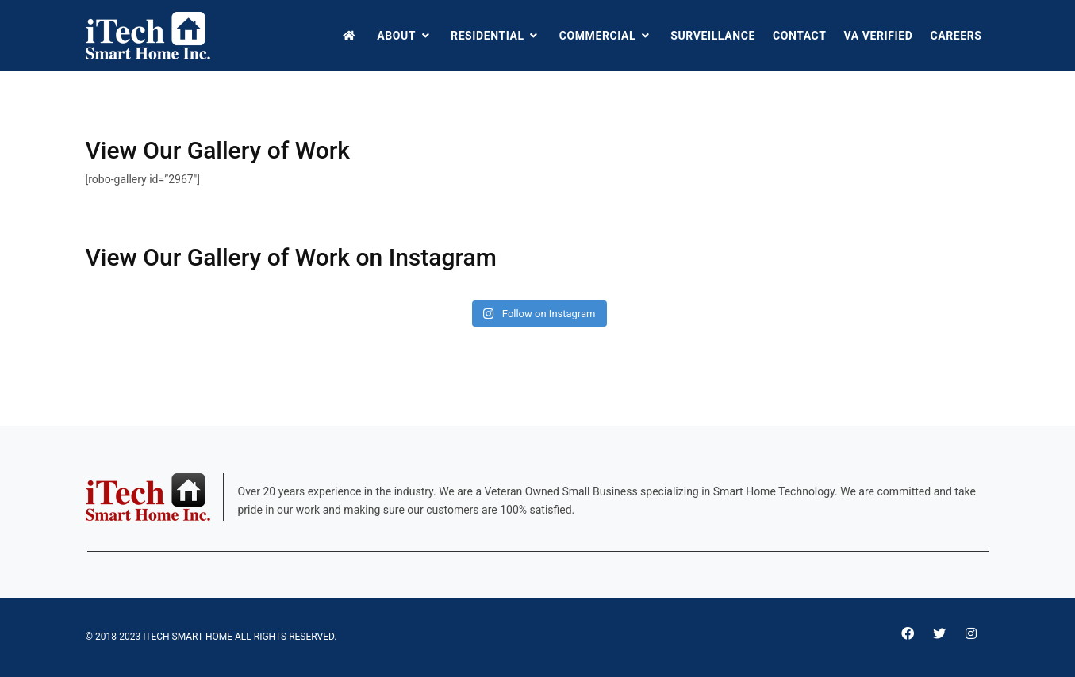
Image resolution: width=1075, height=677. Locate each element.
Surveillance (712, 35)
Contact (800, 35)
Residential (496, 35)
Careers (955, 35)
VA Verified (877, 35)
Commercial (606, 35)
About (405, 35)
